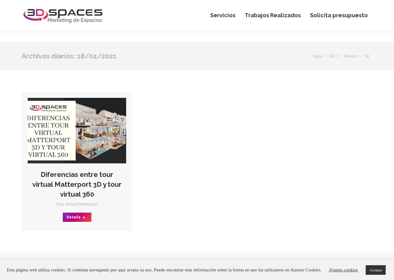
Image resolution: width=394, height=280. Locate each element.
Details (75, 217)
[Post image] (77, 130)
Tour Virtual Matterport (77, 204)
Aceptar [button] (375, 270)
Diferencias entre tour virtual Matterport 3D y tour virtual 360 (77, 184)
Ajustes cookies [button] (343, 269)
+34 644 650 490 (301, 5)
